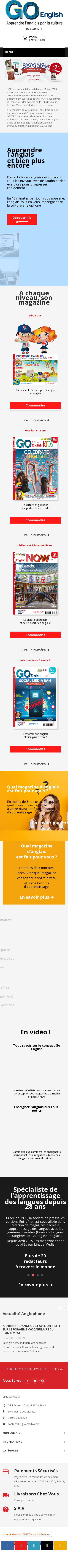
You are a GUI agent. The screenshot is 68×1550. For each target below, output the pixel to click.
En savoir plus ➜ (49, 822)
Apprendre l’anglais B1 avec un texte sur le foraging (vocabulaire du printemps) (32, 1329)
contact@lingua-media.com (23, 1424)
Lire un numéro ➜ (35, 420)
